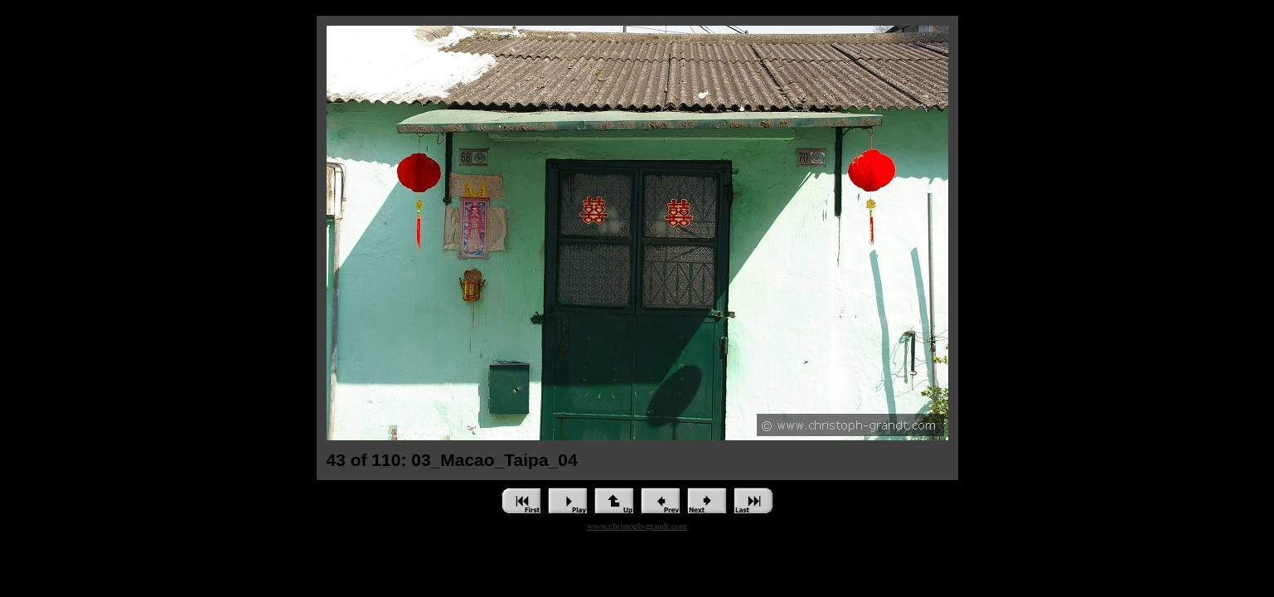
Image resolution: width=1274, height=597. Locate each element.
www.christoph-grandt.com (636, 526)
